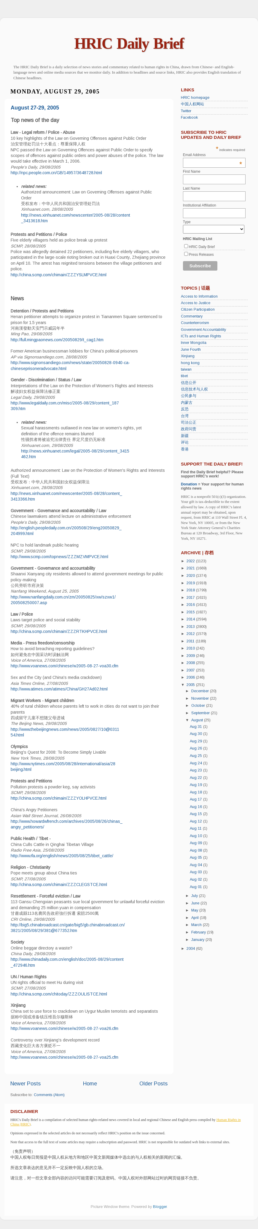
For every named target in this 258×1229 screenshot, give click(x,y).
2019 (191, 583)
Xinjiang (188, 356)
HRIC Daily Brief (129, 43)
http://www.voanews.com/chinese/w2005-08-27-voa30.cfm (64, 665)
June (195, 903)
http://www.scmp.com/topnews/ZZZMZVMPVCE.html (59, 556)
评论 (185, 442)
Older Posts (153, 1084)
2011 (191, 641)
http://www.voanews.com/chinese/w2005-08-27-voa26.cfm (64, 1028)
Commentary (192, 316)
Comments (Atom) (49, 1095)
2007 (191, 670)
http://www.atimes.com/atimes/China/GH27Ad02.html (59, 689)
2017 (191, 598)
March (197, 925)
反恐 (185, 409)
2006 (191, 677)
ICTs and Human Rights (201, 336)
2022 (191, 561)
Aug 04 (196, 865)
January (198, 940)
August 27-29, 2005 (35, 108)
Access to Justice (195, 303)
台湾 (185, 416)
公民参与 (188, 396)
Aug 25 (196, 756)
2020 (191, 576)
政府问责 (188, 429)
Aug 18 (196, 792)
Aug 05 (196, 857)
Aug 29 (196, 741)
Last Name (191, 188)
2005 (191, 685)
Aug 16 (196, 807)
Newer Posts (25, 1084)
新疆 (185, 436)
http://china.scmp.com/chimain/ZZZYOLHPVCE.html (58, 798)
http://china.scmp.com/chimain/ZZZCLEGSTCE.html (59, 884)
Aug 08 (196, 850)
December (200, 691)
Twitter (186, 111)
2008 (191, 663)
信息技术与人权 (194, 389)
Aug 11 (196, 828)
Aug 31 (196, 727)
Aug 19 (196, 785)
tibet (184, 376)
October (198, 706)
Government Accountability (203, 330)
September (201, 713)
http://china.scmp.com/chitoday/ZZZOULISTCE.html (59, 994)
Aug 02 (196, 879)
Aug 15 (196, 814)
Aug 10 (196, 836)
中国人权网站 (192, 104)
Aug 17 (196, 799)
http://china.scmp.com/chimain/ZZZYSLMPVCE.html (58, 274)
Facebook (189, 117)
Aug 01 (196, 887)
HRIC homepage (195, 98)
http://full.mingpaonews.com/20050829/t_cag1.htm (57, 339)
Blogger (160, 1207)
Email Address (212, 155)
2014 (191, 619)
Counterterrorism (195, 323)
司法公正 (188, 422)
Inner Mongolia (193, 343)
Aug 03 (196, 872)
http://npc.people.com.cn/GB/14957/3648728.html (56, 172)
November (200, 698)
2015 (191, 612)
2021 (191, 568)
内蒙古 (186, 403)
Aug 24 (196, 763)
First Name (191, 171)
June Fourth (191, 349)
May (195, 910)
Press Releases (201, 255)
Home (90, 1084)
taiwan (186, 369)
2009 (191, 656)
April (195, 918)
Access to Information (199, 296)
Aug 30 (196, 734)
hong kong (190, 363)
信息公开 (188, 383)
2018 (191, 590)
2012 (191, 634)
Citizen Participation (198, 309)
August (197, 720)
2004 (191, 949)
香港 (185, 449)
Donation (189, 484)
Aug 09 (196, 843)
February (199, 932)
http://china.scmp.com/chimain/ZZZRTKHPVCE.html (59, 631)
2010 (191, 648)
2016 (191, 605)
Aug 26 (196, 748)
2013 (191, 627)
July (195, 896)
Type (187, 222)
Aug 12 (196, 821)
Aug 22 (196, 778)
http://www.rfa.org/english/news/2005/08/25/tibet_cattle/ (62, 855)
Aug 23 (196, 770)
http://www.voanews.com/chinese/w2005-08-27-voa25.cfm (64, 1057)
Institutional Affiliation (199, 205)
